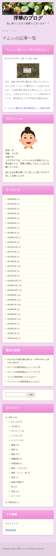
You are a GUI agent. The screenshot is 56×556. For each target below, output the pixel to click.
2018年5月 (12, 242)
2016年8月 (12, 300)
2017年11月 (12, 247)
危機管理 (15, 459)
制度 (13, 449)
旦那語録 (15, 463)
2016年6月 (12, 309)
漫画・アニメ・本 (19, 473)
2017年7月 (12, 252)
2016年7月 (12, 305)
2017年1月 (12, 276)
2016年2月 (12, 329)
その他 (14, 426)
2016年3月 (12, 324)
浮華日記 (12, 502)
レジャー (15, 440)
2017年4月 (12, 261)
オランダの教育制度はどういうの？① (23, 372)
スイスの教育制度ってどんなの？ (21, 377)
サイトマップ (11, 523)
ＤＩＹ (14, 496)
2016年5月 (12, 314)
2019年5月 (12, 223)
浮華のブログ (28, 18)
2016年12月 (12, 281)
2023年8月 (12, 199)
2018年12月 (12, 237)
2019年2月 (12, 228)
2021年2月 (12, 204)
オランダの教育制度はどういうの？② (23, 367)
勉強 (35, 58)
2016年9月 (12, 295)
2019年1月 (12, 233)
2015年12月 (12, 338)
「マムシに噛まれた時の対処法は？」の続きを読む (28, 108)
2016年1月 (12, 333)
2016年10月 (12, 290)
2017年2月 (12, 271)
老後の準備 (16, 482)
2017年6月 (12, 257)
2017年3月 (12, 266)
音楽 (13, 491)
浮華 (22, 58)
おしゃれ (15, 422)
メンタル (15, 435)
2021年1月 (12, 209)
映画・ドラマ (17, 468)
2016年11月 (12, 285)
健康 (13, 445)
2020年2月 (12, 218)
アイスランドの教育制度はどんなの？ (23, 381)
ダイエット (16, 431)
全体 (30, 58)
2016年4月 (12, 319)
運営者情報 (10, 530)
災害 (13, 477)
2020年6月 (12, 213)
